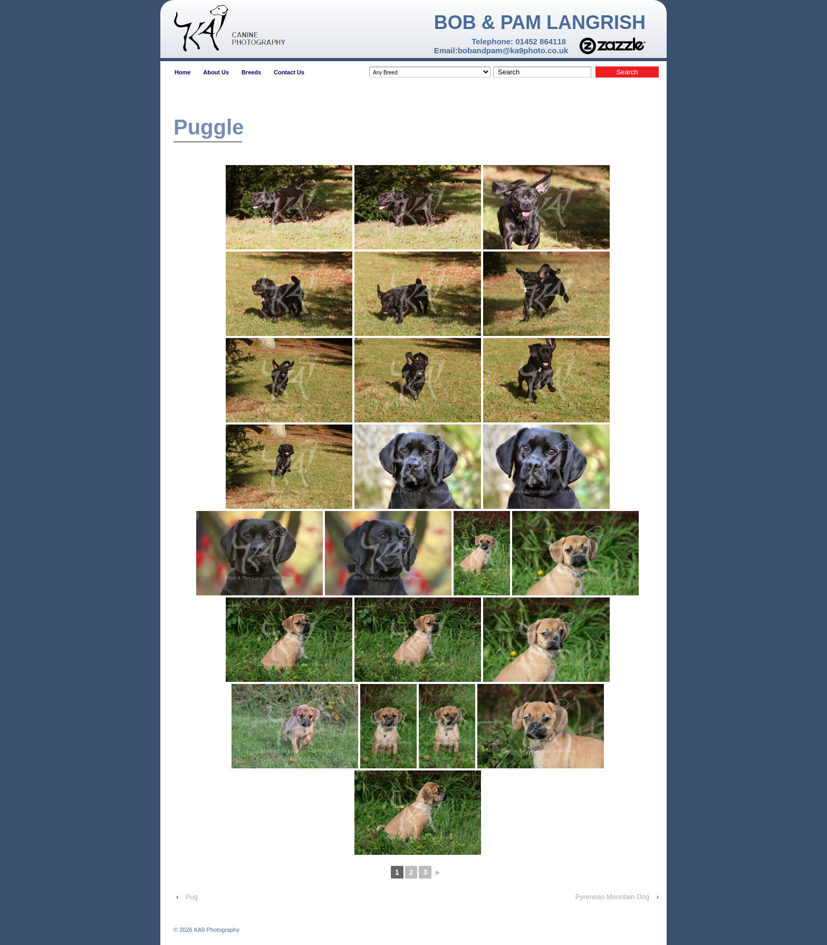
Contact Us (289, 72)
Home (183, 72)
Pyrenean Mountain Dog (612, 897)
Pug (192, 897)
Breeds (251, 72)
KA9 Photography (216, 930)
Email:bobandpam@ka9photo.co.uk (501, 50)
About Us (216, 72)
